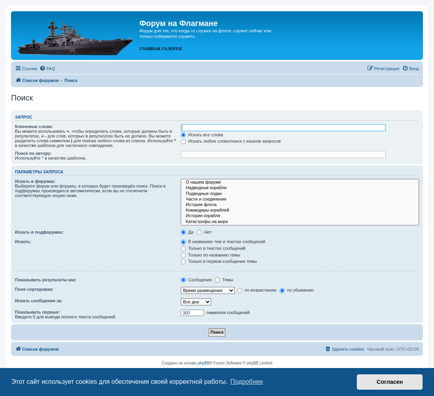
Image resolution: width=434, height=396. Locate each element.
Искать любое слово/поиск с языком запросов (231, 141)
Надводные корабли (300, 188)
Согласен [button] (390, 382)
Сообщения (196, 279)
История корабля (300, 216)
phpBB (204, 363)
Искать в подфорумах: (39, 232)
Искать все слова (202, 134)
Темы (224, 279)
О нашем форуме (300, 182)
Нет (204, 232)
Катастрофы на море (300, 222)
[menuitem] (47, 68)
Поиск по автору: (33, 153)
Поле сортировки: (34, 289)
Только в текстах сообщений (213, 248)
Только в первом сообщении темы (219, 261)
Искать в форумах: (35, 181)
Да (187, 232)
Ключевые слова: (34, 126)
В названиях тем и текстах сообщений (223, 241)
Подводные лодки (300, 194)
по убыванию (296, 290)
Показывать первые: (37, 312)
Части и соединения (300, 199)
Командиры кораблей (300, 210)
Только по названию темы (210, 255)
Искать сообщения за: (39, 300)
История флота (300, 205)
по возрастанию (256, 290)
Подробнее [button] (246, 381)
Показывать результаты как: (45, 279)
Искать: (23, 241)
